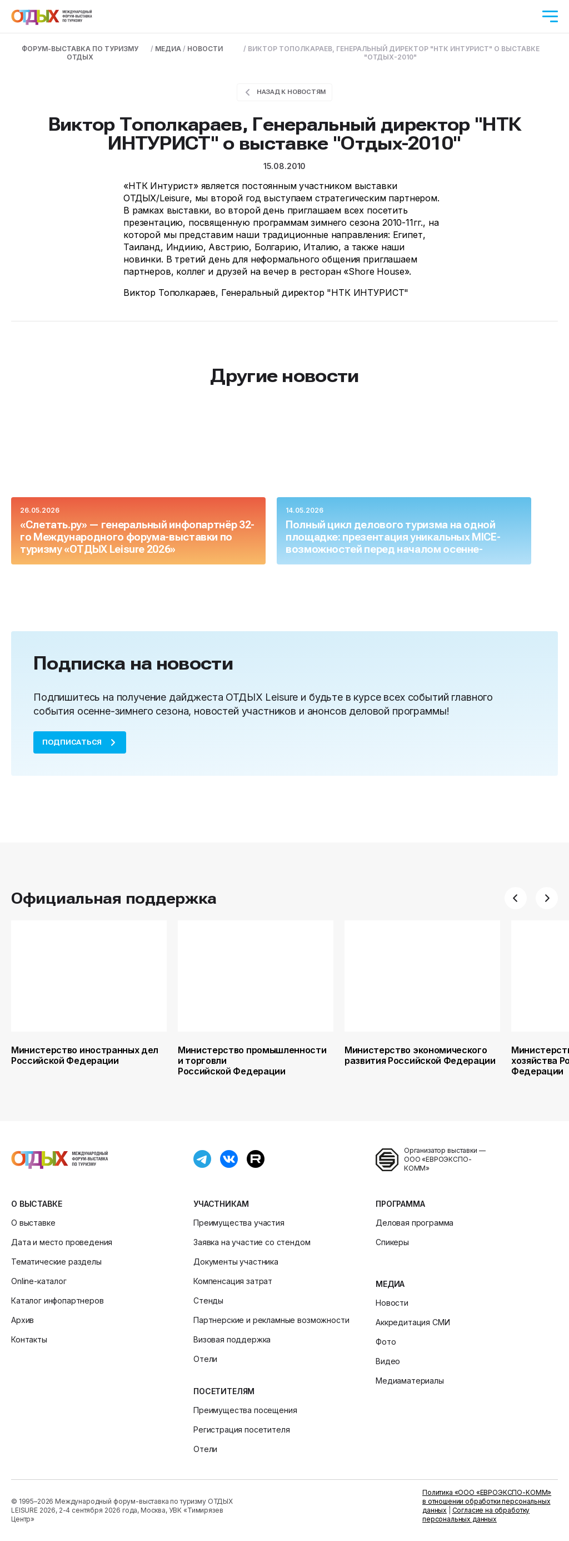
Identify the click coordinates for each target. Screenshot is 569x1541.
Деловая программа (414, 1222)
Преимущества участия (238, 1222)
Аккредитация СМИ (413, 1322)
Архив (22, 1320)
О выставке (36, 1203)
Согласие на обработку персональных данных (476, 1514)
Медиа (390, 1284)
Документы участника (235, 1261)
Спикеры (392, 1242)
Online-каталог (39, 1281)
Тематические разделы (56, 1261)
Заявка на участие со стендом (252, 1242)
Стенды (208, 1300)
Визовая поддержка (232, 1339)
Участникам (220, 1203)
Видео (388, 1361)
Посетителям (223, 1391)
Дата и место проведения (61, 1242)
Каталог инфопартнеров (57, 1300)
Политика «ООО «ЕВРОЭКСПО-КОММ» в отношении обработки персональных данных (486, 1501)
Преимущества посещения (245, 1410)
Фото (386, 1341)
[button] (516, 898)
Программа (400, 1203)
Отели (205, 1359)
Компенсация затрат (232, 1281)
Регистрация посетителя (241, 1429)
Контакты (29, 1339)
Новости (392, 1302)
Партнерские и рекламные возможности (271, 1320)
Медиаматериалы (410, 1380)
